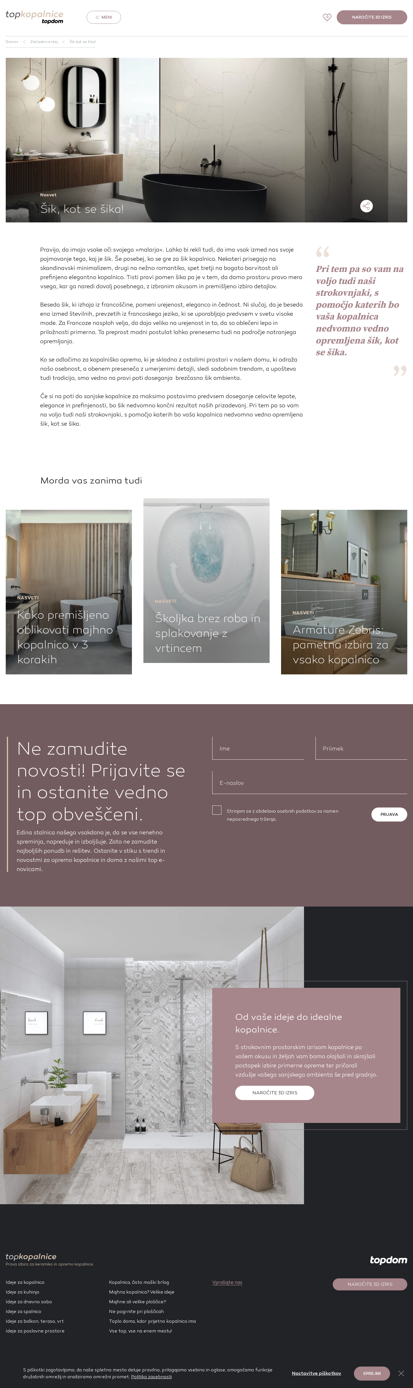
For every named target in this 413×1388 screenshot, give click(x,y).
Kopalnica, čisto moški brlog (139, 1282)
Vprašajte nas (227, 1282)
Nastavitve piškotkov (316, 1373)
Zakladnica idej (44, 42)
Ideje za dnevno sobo (29, 1301)
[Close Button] (401, 1373)
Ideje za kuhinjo (22, 1292)
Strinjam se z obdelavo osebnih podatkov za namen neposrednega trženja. (282, 815)
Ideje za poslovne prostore (35, 1331)
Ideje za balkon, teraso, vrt (35, 1321)
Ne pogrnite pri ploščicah (136, 1311)
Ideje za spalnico (23, 1311)
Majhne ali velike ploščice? (137, 1301)
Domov (12, 42)
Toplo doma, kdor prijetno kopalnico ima (152, 1321)
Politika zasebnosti (151, 1376)
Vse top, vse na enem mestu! (140, 1331)
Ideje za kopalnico (25, 1282)
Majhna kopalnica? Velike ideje (141, 1292)
